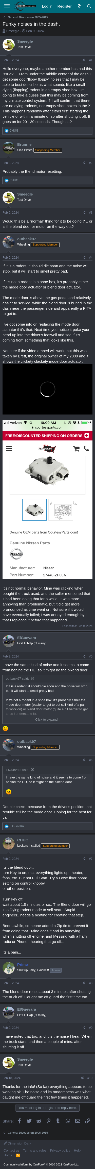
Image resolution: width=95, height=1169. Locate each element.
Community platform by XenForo (41, 1164)
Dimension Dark (17, 1143)
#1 (90, 60)
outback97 (26, 239)
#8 (90, 983)
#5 (90, 656)
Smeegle (12, 31)
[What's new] (79, 6)
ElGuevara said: (17, 770)
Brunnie (24, 144)
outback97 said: (17, 678)
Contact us (11, 1150)
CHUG (22, 840)
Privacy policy (60, 1150)
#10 (89, 1078)
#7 (90, 859)
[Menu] (7, 6)
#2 (90, 163)
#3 (90, 212)
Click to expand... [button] (48, 719)
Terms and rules (34, 1150)
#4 (90, 257)
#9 (90, 1028)
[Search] (89, 6)
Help (77, 1150)
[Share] (84, 60)
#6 (90, 760)
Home (8, 1155)
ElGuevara (26, 638)
